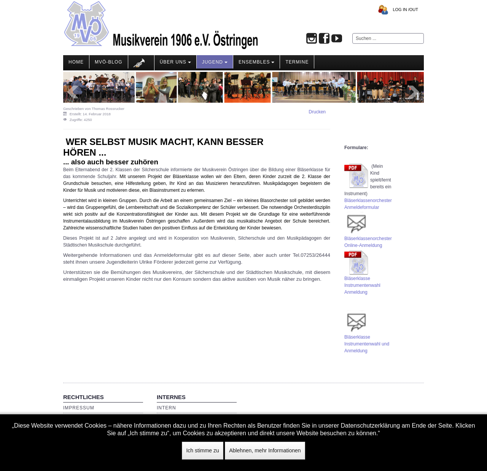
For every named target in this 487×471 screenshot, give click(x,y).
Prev (73, 92)
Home (76, 62)
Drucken (317, 112)
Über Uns (175, 62)
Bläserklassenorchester (368, 200)
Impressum (78, 408)
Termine (297, 62)
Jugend (215, 62)
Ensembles (256, 62)
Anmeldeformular (361, 207)
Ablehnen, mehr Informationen (265, 450)
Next (414, 92)
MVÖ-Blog (109, 62)
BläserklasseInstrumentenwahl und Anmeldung (366, 343)
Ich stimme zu (202, 450)
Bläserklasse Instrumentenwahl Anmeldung (362, 285)
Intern (166, 408)
